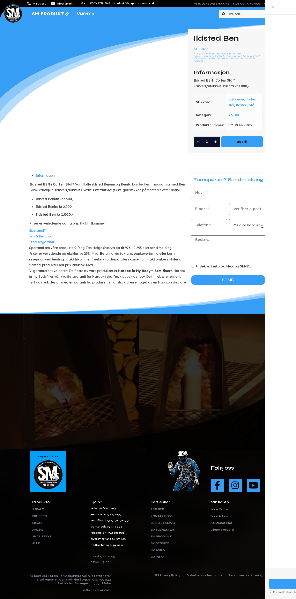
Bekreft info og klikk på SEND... (224, 266)
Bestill (241, 142)
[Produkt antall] (207, 141)
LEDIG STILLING (162, 522)
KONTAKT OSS (161, 516)
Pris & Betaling (40, 236)
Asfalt (38, 509)
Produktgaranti (41, 242)
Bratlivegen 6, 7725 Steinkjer (57, 579)
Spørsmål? (37, 230)
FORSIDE (157, 509)
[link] (120, 455)
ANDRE (234, 115)
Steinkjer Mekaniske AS (68, 575)
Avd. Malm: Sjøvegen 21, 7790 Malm (84, 583)
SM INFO (157, 556)
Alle (36, 543)
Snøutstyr (42, 536)
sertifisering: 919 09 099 (109, 520)
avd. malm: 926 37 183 (108, 538)
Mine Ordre (219, 509)
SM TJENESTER (162, 529)
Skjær (38, 522)
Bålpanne (236, 99)
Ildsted (241, 105)
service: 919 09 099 (105, 514)
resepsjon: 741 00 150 (107, 532)
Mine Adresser (222, 516)
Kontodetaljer (221, 522)
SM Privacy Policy (167, 575)
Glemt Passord (222, 529)
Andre (37, 529)
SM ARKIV (157, 550)
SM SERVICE (159, 543)
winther (105, 590)
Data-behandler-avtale (204, 575)
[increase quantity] (215, 141)
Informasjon (45, 175)
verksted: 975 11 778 (106, 526)
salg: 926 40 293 (103, 508)
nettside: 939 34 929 (106, 545)
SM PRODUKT (161, 536)
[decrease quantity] (198, 141)
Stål (252, 105)
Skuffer (39, 516)
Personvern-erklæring (246, 575)
